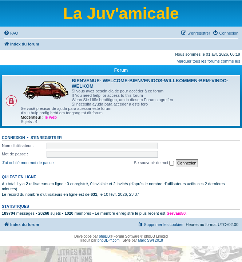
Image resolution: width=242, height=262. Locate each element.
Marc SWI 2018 (150, 240)
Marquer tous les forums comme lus (208, 61)
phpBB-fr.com (109, 240)
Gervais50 (176, 213)
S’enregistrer (46, 137)
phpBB (104, 236)
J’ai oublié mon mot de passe (27, 162)
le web (50, 117)
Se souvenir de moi (154, 163)
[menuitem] (11, 33)
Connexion (13, 137)
